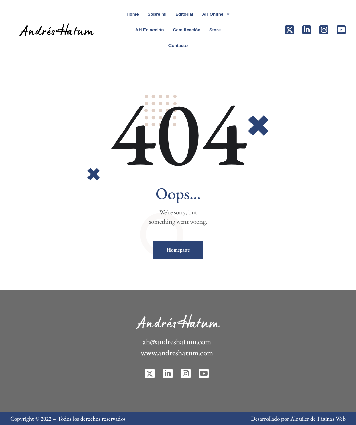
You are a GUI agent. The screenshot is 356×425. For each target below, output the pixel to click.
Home (133, 14)
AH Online (215, 14)
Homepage (178, 249)
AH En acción (149, 29)
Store (215, 29)
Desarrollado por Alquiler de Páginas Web (298, 419)
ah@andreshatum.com (177, 342)
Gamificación (186, 29)
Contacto (178, 45)
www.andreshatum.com (177, 353)
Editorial (184, 14)
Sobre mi (157, 14)
